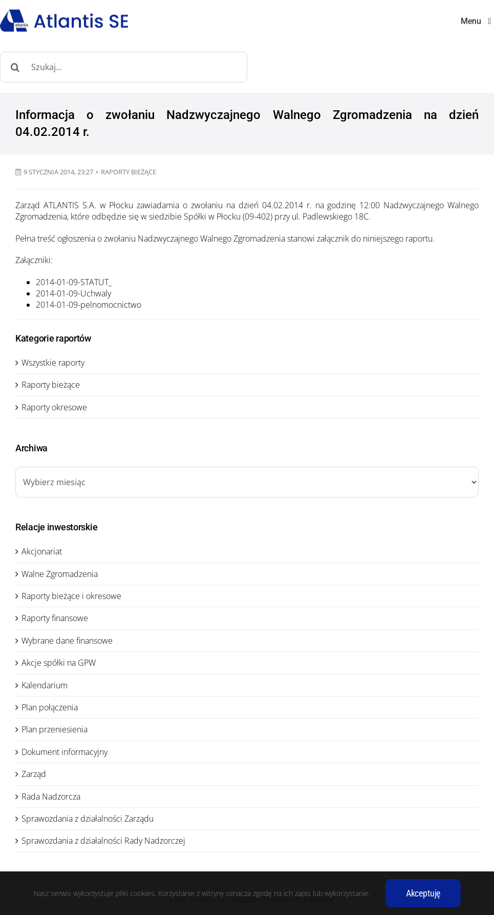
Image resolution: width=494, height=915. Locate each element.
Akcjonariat (42, 551)
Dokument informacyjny (65, 752)
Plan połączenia (50, 707)
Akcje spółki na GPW (59, 662)
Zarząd (34, 774)
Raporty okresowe (54, 407)
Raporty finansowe (55, 618)
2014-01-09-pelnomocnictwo (88, 304)
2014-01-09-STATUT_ (74, 282)
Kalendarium (45, 685)
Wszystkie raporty (53, 362)
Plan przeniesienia (55, 729)
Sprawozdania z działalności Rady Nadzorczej (103, 840)
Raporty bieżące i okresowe (71, 596)
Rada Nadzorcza (51, 796)
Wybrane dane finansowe (67, 640)
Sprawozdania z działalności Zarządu (88, 818)
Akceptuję (423, 893)
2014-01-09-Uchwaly (73, 293)
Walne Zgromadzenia (60, 574)
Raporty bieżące (128, 171)
